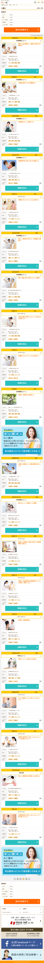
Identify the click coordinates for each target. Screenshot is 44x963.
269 (26, 878)
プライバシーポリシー (6, 912)
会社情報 (4, 908)
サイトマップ (25, 912)
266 (17, 878)
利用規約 (24, 908)
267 (20, 878)
